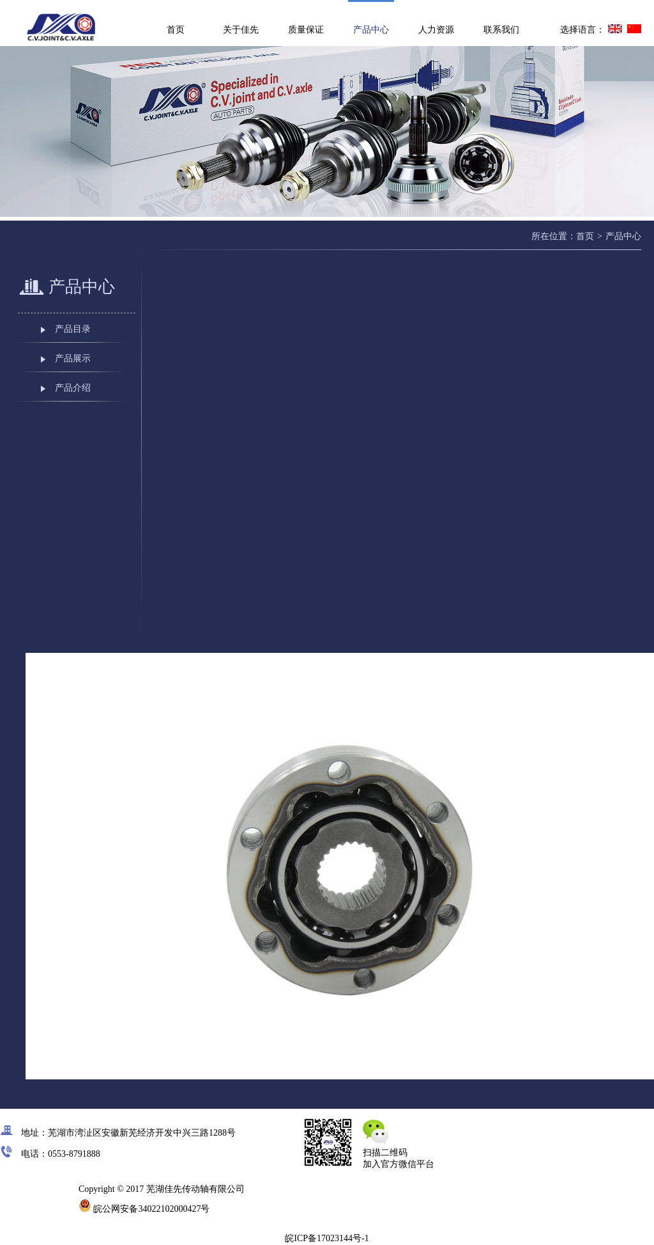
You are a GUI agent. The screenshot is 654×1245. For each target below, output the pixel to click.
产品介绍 (73, 388)
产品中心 (371, 30)
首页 (176, 30)
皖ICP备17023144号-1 (327, 1238)
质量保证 (306, 30)
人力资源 (436, 30)
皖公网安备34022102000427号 (144, 1209)
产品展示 (73, 358)
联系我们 (501, 30)
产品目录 (73, 329)
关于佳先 (241, 30)
